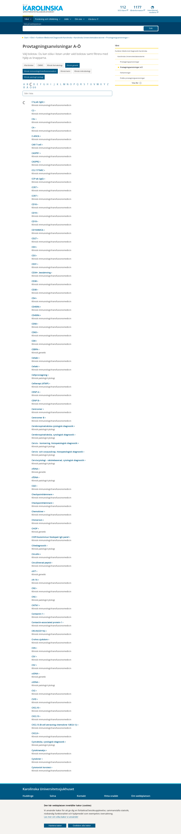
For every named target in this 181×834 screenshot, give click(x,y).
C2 (33, 110)
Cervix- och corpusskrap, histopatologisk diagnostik (57, 451)
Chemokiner (38, 511)
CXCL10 (35, 707)
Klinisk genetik (72, 65)
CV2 (33, 690)
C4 (33, 127)
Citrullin (35, 554)
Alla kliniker (28, 65)
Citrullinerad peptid (41, 562)
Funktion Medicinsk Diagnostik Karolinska (54, 37)
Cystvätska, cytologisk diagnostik (48, 741)
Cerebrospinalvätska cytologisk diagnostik (52, 426)
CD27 (34, 238)
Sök (150, 28)
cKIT (34, 571)
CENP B (35, 400)
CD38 (34, 281)
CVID (34, 699)
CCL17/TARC (38, 170)
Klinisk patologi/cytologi (33, 77)
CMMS (40, 65)
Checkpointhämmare (42, 494)
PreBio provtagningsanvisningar (132, 78)
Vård (32, 37)
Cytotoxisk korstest (41, 767)
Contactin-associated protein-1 (47, 622)
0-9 (34, 87)
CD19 (34, 212)
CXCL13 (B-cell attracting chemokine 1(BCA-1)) (54, 724)
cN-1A (35, 579)
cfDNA (35, 468)
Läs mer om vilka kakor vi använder (61, 816)
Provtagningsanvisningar (117, 37)
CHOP (34, 528)
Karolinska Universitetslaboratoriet (89, 37)
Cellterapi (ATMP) (40, 383)
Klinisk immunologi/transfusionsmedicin (40, 71)
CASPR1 (35, 153)
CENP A (35, 392)
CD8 (34, 340)
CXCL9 (35, 733)
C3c (33, 119)
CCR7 (34, 187)
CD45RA (35, 306)
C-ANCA (35, 136)
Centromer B (38, 417)
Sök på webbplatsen (33, 28)
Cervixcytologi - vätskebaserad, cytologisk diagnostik (58, 460)
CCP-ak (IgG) (38, 178)
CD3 (34, 247)
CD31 (34, 264)
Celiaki (35, 357)
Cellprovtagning (39, 375)
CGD (34, 485)
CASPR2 (35, 161)
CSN (34, 648)
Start (26, 37)
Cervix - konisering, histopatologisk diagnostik (54, 443)
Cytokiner (36, 758)
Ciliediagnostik (39, 545)
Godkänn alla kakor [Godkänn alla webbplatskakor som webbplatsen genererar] (82, 825)
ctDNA (35, 673)
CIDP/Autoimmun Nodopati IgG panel (50, 537)
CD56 (34, 323)
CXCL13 (35, 716)
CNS (34, 588)
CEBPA (35, 349)
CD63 (34, 332)
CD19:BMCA (37, 230)
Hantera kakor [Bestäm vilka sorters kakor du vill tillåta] (55, 825)
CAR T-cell (36, 144)
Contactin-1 (37, 613)
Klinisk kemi (65, 71)
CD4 (34, 298)
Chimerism (37, 520)
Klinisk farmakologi (54, 65)
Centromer (37, 409)
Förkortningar (125, 73)
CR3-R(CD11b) (38, 630)
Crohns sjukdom (40, 639)
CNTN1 (35, 605)
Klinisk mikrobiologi (82, 71)
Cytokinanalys (38, 750)
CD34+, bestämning (41, 272)
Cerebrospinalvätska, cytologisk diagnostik (53, 434)
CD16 (34, 204)
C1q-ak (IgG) (38, 102)
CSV (33, 656)
